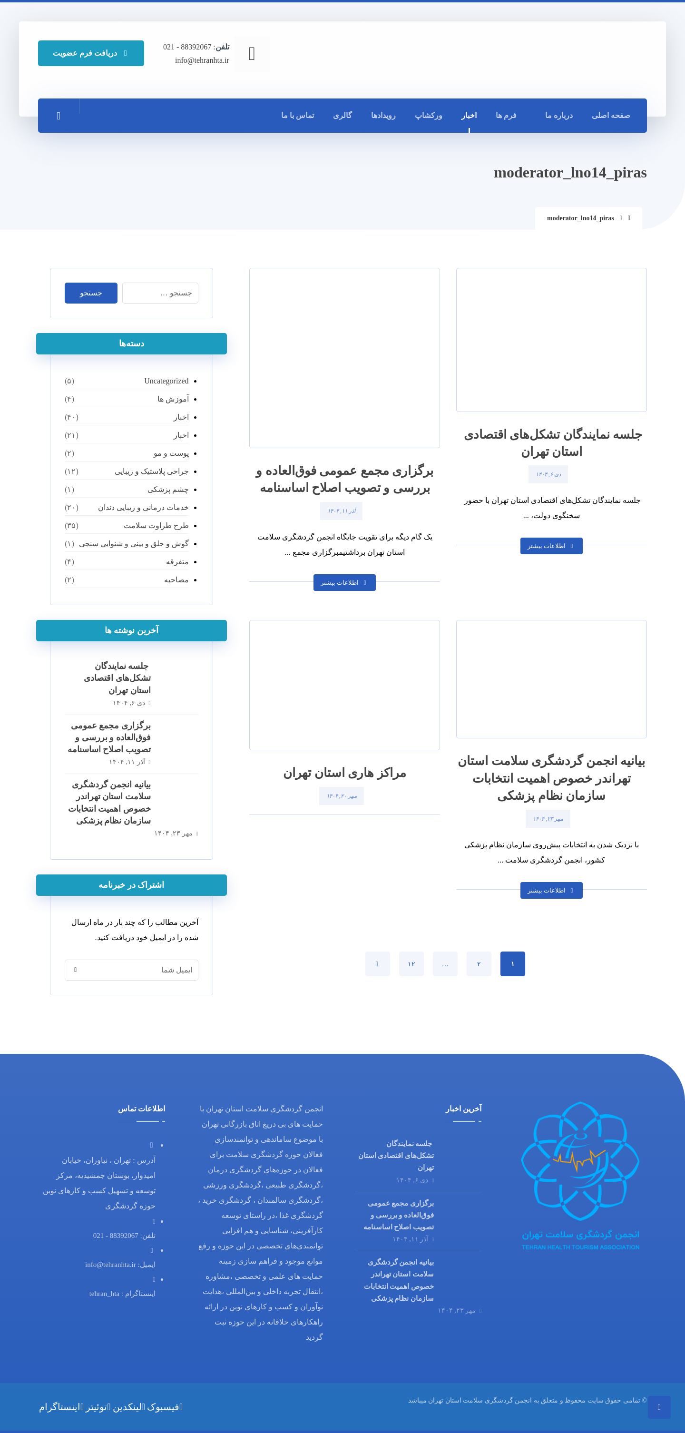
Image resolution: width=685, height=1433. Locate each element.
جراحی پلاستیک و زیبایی (152, 471)
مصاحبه (176, 580)
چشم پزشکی (168, 489)
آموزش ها (173, 399)
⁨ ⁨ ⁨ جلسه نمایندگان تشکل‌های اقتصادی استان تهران (117, 678)
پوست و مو (171, 453)
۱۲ (411, 963)
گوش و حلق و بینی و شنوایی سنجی (134, 544)
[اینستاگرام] (61, 1407)
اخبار (181, 417)
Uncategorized (166, 381)
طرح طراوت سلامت (156, 525)
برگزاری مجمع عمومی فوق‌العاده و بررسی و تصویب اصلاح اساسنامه (109, 737)
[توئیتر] (98, 1407)
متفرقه (177, 562)
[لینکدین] (129, 1407)
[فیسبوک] (165, 1407)
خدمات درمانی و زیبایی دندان (143, 507)
